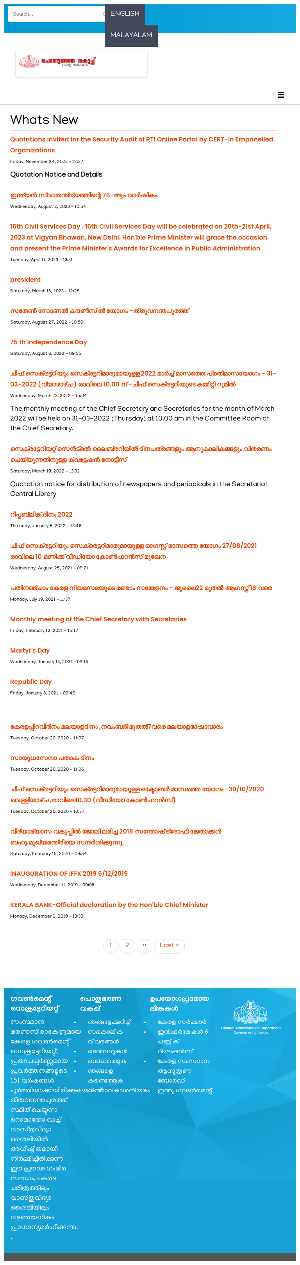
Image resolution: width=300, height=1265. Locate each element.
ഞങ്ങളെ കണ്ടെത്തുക (105, 1076)
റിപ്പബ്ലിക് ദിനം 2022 (41, 514)
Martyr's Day (30, 650)
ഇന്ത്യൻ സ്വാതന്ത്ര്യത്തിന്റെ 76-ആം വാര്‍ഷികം (83, 195)
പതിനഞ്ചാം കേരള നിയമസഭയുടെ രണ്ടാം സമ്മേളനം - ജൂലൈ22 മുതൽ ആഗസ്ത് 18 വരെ (141, 587)
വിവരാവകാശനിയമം (115, 1091)
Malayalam (131, 36)
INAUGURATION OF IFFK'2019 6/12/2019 (69, 873)
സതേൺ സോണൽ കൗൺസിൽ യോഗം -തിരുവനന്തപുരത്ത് (99, 310)
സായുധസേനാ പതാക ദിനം (52, 757)
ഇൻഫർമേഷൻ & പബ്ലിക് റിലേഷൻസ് (183, 1042)
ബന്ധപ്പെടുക (107, 1061)
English (125, 14)
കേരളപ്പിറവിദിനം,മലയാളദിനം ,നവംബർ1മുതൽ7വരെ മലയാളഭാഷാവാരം (116, 726)
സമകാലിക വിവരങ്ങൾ (105, 1037)
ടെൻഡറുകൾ (108, 1052)
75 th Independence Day (48, 342)
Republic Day (31, 681)
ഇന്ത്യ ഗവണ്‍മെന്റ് (185, 1091)
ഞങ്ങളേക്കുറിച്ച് (109, 1022)
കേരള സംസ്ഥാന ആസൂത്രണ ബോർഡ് (184, 1071)
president (25, 279)
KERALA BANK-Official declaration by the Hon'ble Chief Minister (109, 904)
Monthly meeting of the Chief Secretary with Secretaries (98, 619)
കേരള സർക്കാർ (182, 1022)
